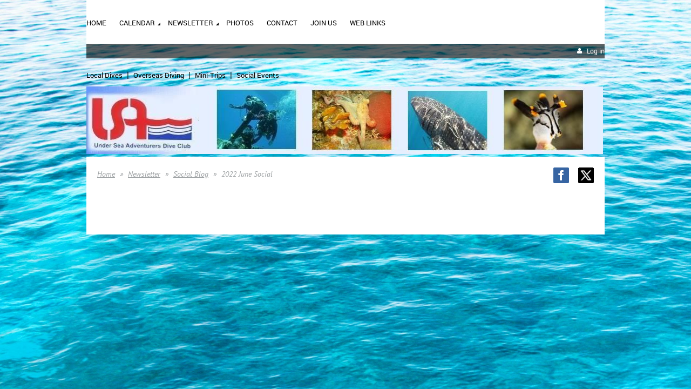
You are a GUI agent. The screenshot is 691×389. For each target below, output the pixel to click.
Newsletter (144, 174)
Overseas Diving (158, 75)
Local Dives (104, 75)
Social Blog (190, 174)
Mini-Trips (210, 75)
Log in (596, 51)
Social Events (257, 75)
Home (106, 174)
